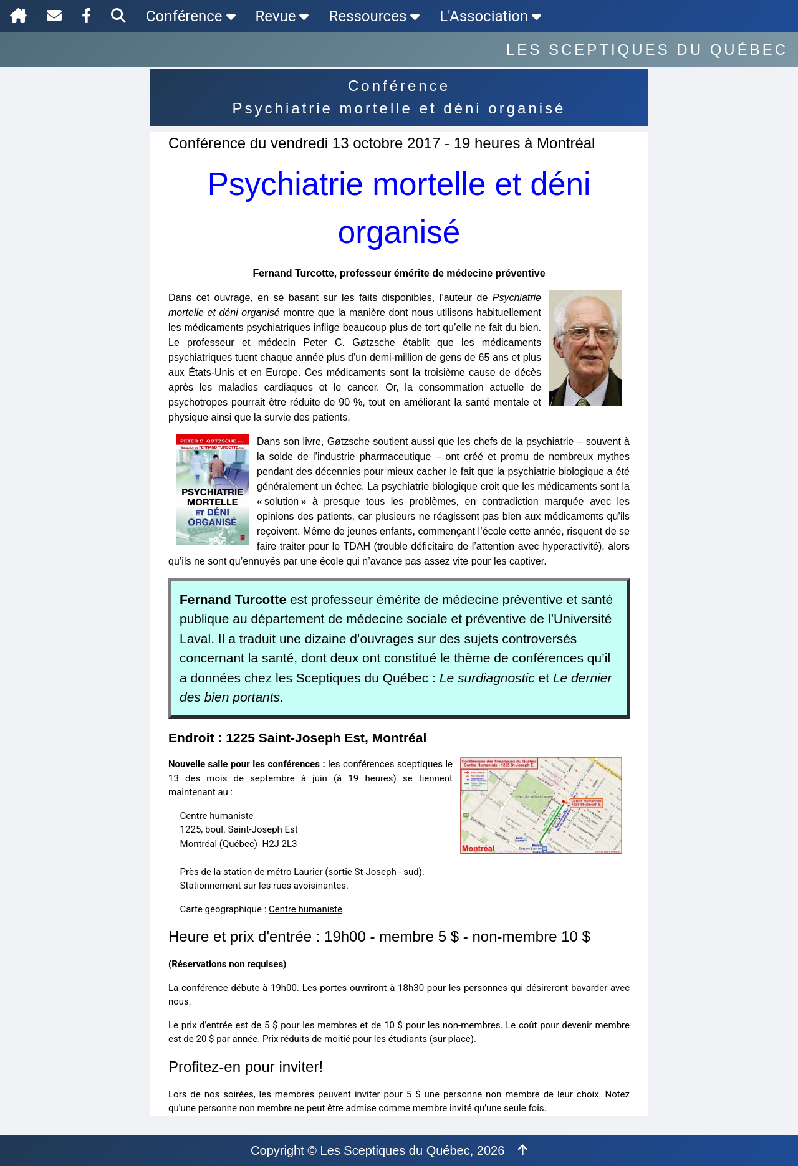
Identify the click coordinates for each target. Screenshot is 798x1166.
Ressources (374, 16)
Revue (282, 16)
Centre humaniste (305, 909)
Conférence (191, 16)
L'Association (490, 16)
